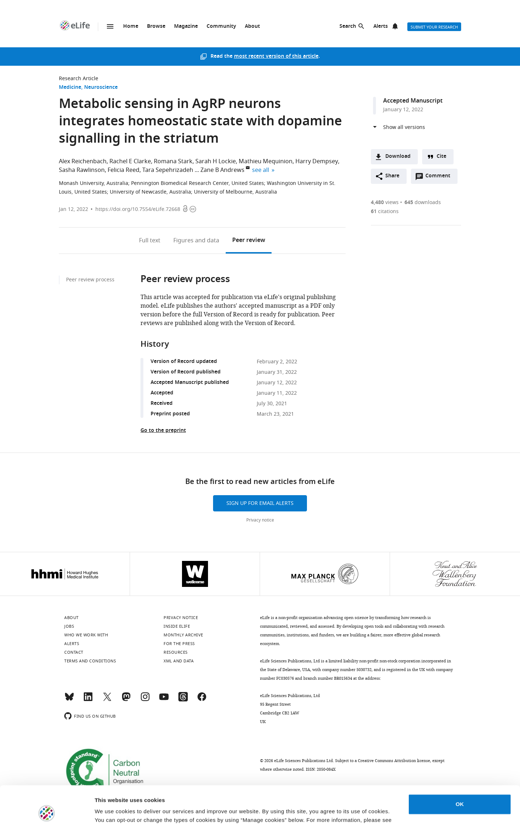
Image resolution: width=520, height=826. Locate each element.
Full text (149, 240)
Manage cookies (116, 812)
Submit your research (434, 27)
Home (130, 26)
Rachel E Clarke (130, 161)
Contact (73, 652)
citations (385, 211)
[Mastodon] (126, 700)
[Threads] (183, 700)
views (385, 202)
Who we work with (86, 635)
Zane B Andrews (222, 170)
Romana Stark (173, 161)
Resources (176, 652)
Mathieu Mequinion (265, 161)
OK (460, 767)
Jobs (69, 626)
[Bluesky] (69, 700)
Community (221, 26)
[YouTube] (164, 700)
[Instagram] (145, 700)
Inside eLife (177, 626)
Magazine (186, 26)
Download (398, 156)
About (252, 26)
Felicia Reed (123, 170)
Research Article (78, 78)
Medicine (70, 87)
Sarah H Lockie (215, 161)
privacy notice (124, 792)
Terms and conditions (90, 661)
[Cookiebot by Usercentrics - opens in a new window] (46, 811)
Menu (110, 26)
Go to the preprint (163, 431)
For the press (179, 643)
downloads (422, 202)
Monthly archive (183, 635)
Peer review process (90, 280)
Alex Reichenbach (83, 161)
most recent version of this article (276, 56)
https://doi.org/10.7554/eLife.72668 (137, 209)
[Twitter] (107, 700)
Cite (441, 156)
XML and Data (179, 661)
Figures (196, 240)
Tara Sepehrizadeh (167, 170)
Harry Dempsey (316, 161)
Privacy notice (260, 520)
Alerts (380, 26)
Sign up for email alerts (260, 503)
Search (347, 26)
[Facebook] (202, 700)
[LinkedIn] (88, 700)
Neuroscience (101, 87)
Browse (156, 26)
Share (392, 176)
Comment (440, 178)
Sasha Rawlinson (82, 170)
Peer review (248, 240)
